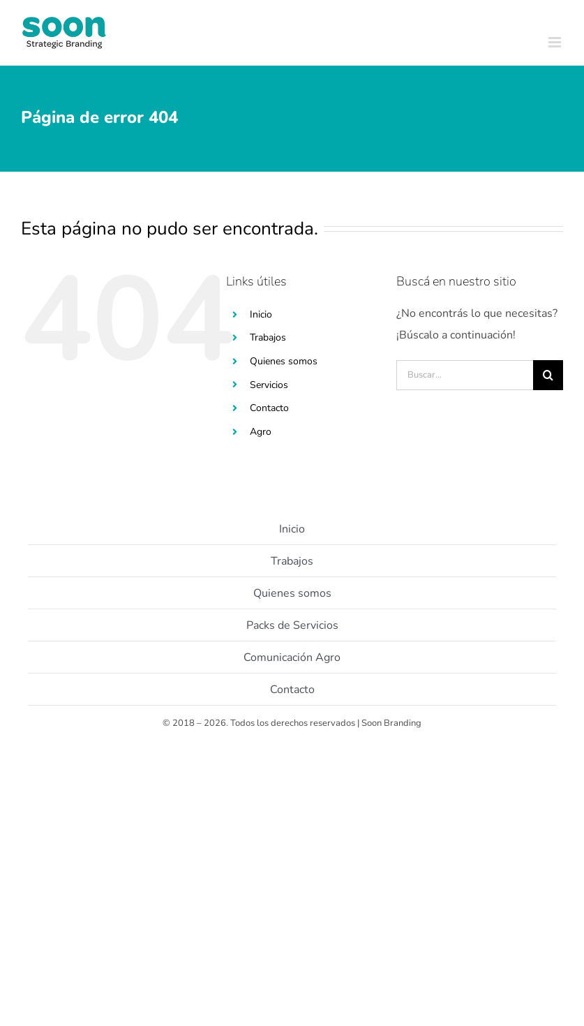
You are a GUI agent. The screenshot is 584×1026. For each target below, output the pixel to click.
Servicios (269, 385)
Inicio (261, 314)
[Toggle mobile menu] (555, 42)
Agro (260, 431)
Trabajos (268, 337)
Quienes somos (283, 361)
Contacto (269, 408)
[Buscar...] (464, 375)
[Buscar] (548, 375)
